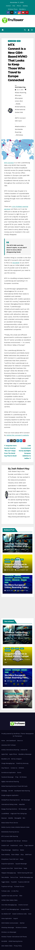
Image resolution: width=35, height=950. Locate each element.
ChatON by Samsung (22, 763)
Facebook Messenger (7, 777)
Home (3, 740)
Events (19, 772)
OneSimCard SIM (9, 575)
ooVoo (21, 845)
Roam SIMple (17, 577)
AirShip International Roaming (10, 749)
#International (20, 107)
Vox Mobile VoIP (6, 914)
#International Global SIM (20, 111)
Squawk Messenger (21, 863)
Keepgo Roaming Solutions (9, 809)
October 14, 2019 (12, 659)
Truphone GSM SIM (23, 882)
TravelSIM (7, 580)
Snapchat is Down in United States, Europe (16, 565)
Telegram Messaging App (8, 873)
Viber (20, 895)
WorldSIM (15, 263)
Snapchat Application (7, 863)
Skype (21, 859)
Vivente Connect (23, 905)
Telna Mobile (5, 877)
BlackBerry (22, 9)
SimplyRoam (26, 577)
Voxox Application (6, 918)
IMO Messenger (25, 800)
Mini (24, 818)
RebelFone (18, 575)
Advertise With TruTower (8, 745)
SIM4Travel (28, 854)
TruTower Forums (19, 886)
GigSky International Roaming (10, 781)
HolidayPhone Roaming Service (10, 800)
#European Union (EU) (19, 99)
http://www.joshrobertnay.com (19, 517)
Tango (25, 868)
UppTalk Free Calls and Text (9, 895)
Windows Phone (12, 9)
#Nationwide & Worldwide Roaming (20, 129)
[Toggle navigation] (32, 29)
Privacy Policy (18, 946)
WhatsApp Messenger (7, 927)
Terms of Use (14, 877)
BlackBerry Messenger (24, 754)
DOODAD (21, 768)
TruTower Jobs (5, 891)
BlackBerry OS (5, 759)
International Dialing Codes (9, 804)
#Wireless (19, 135)
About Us (20, 740)
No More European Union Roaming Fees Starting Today (15, 587)
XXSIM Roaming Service (15, 941)
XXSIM (6, 582)
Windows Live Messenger (8, 932)
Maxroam (4, 818)
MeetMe (10, 818)
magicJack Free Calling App (18, 813)
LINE (30, 809)
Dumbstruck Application (8, 772)
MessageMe (17, 818)
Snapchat (7, 561)
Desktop (25, 6)
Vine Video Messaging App (9, 905)
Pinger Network (28, 845)
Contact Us (14, 768)
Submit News (18, 868)
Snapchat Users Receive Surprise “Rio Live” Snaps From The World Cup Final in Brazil (10, 451)
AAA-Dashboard (11, 740)
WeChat (22, 923)
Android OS (24, 749)
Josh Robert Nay (20, 87)
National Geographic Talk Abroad (11, 841)
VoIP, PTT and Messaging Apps (10, 909)
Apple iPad (4, 754)
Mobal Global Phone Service (9, 822)
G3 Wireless (23, 777)
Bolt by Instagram (16, 759)
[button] (25, 30)
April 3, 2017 (11, 702)
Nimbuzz (24, 841)
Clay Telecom (5, 768)
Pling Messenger (6, 850)
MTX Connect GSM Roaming (9, 836)
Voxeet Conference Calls (19, 914)
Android (8, 6)
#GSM (18, 104)
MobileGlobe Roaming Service (10, 832)
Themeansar (18, 736)
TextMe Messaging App (26, 877)
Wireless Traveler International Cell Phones (14, 936)
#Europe (18, 95)
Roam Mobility (9, 577)
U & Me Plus (14, 891)
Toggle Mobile (5, 882)
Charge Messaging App (8, 763)
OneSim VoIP (5, 845)
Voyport (15, 918)
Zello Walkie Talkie (6, 946)
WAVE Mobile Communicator (9, 923)
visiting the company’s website (17, 435)
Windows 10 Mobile (21, 927)
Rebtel (22, 850)
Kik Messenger (23, 809)
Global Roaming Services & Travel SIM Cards (14, 786)
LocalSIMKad (5, 813)
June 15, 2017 (11, 681)
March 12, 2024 (12, 638)
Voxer (29, 914)
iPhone (19, 6)
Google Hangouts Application (9, 795)
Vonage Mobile (25, 909)
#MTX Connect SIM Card (20, 119)
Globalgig (4, 790)
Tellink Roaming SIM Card (24, 873)
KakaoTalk (22, 804)
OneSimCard (14, 845)
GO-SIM (10, 790)
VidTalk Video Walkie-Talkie (9, 900)
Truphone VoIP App (7, 886)
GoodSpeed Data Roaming (22, 790)
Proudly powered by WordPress (10, 733)
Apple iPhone (13, 754)
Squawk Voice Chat (7, 868)
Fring (16, 777)
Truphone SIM (15, 580)
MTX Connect (11, 40)
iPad (13, 6)
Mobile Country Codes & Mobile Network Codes (15, 827)
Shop (22, 854)
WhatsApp (19, 693)
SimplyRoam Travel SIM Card (9, 859)
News (18, 40)
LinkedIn (13, 511)
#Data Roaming (20, 92)
